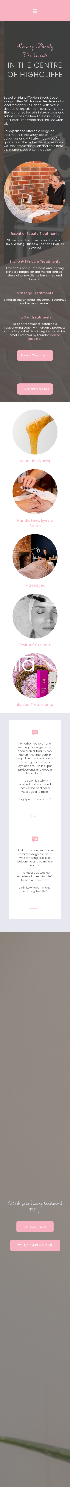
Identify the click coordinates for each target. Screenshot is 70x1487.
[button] (35, 355)
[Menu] (35, 11)
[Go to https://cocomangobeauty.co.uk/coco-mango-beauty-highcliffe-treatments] (35, 241)
